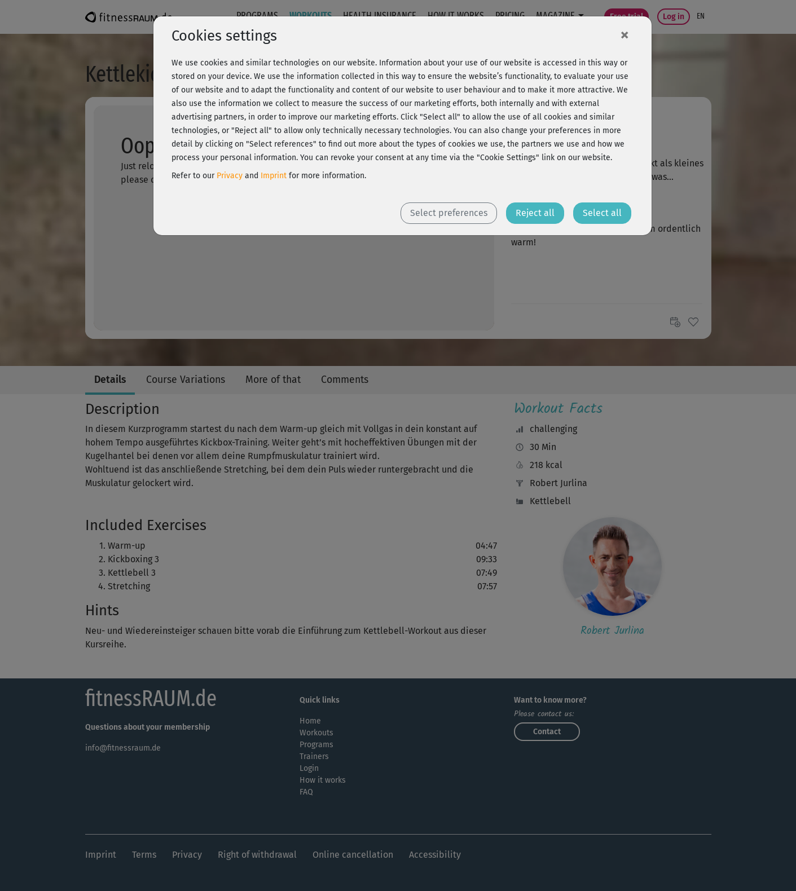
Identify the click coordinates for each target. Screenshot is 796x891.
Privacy (230, 175)
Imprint (274, 175)
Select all (602, 213)
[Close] (624, 34)
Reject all (535, 213)
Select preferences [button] (448, 213)
